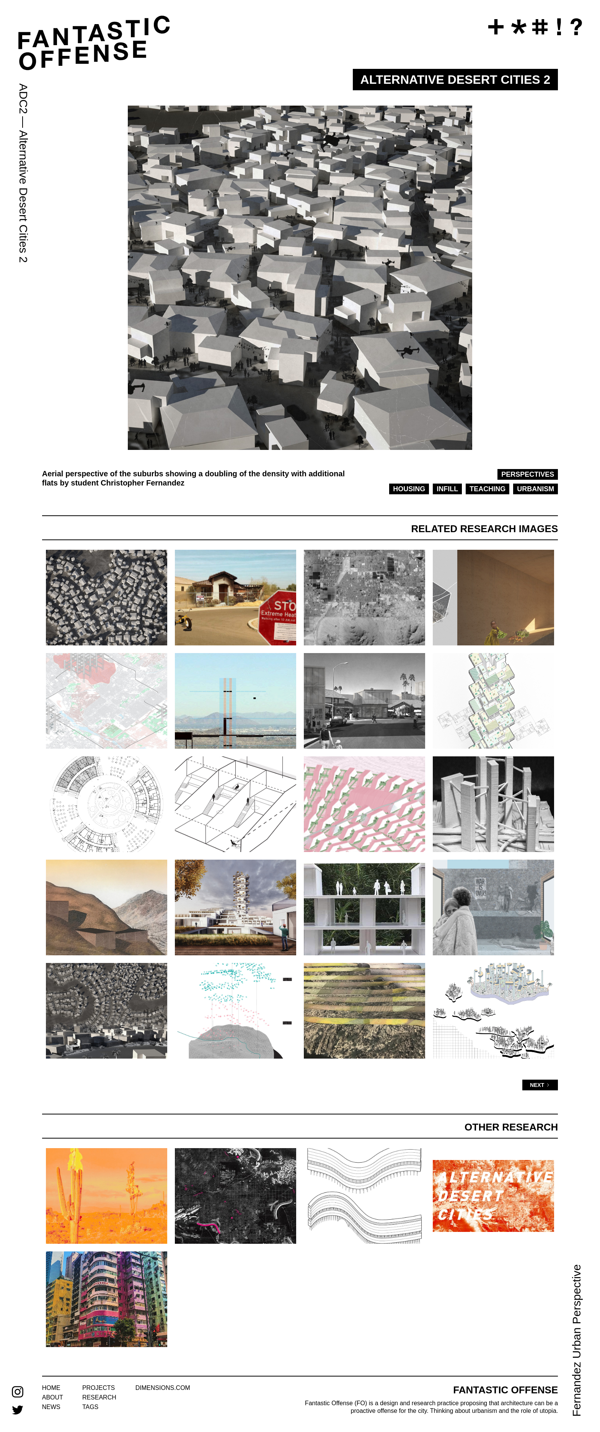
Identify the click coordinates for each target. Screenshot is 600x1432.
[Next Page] (540, 1085)
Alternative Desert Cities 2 (23, 196)
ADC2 (23, 98)
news (51, 1407)
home (51, 1388)
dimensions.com (162, 1388)
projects (98, 1388)
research (99, 1397)
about (52, 1397)
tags (90, 1407)
